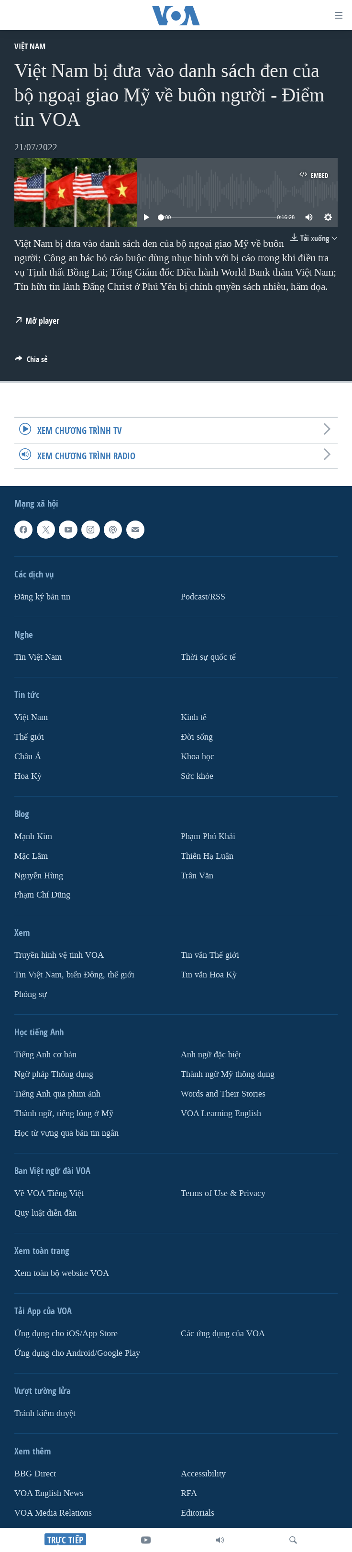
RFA (189, 1493)
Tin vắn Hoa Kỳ (209, 974)
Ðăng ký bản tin (42, 596)
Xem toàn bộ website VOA (61, 1273)
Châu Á (27, 756)
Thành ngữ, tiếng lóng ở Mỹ (63, 1113)
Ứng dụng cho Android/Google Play (77, 1353)
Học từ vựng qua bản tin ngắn (66, 1133)
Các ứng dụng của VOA (223, 1333)
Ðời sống (197, 737)
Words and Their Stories (223, 1093)
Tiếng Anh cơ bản (45, 1054)
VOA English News (48, 1493)
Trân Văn (197, 875)
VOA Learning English (221, 1113)
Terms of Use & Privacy (223, 1193)
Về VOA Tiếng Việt (49, 1193)
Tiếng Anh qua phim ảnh (57, 1093)
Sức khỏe (197, 776)
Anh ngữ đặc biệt (211, 1054)
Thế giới (29, 737)
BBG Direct (35, 1473)
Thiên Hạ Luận (207, 856)
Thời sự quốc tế (208, 657)
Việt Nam (29, 46)
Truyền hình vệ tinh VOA (59, 955)
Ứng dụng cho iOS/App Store (66, 1333)
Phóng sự (30, 994)
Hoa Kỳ (28, 776)
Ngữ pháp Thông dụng (53, 1074)
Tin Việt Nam (38, 657)
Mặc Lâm (31, 856)
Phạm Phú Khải (208, 836)
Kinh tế (194, 717)
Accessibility (203, 1473)
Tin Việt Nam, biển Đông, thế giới (74, 974)
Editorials (197, 1513)
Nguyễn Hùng (38, 875)
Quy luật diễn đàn (45, 1213)
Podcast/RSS (203, 596)
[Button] (31, 362)
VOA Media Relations (53, 1513)
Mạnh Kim (33, 836)
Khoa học (197, 756)
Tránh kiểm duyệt (45, 1413)
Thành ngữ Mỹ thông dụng (228, 1074)
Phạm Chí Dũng (42, 894)
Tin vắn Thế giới (210, 955)
